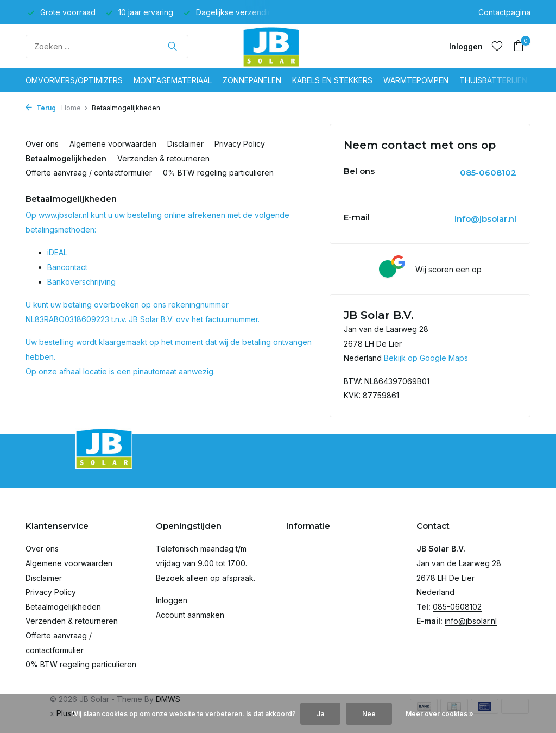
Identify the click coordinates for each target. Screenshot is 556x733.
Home (75, 108)
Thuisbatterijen (493, 80)
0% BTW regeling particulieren (218, 172)
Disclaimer (185, 143)
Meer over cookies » (439, 714)
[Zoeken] (107, 46)
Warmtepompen (415, 80)
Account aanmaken (190, 614)
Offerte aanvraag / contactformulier (89, 172)
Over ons (42, 143)
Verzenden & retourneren (163, 158)
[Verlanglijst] (497, 46)
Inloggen (171, 600)
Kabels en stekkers (332, 80)
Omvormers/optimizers (74, 80)
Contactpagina (504, 12)
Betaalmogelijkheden (66, 158)
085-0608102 (488, 172)
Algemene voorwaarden (113, 143)
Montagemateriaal (173, 80)
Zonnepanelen (252, 80)
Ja (320, 714)
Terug (41, 108)
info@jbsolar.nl (485, 219)
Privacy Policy (239, 143)
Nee (369, 714)
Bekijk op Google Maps (426, 357)
